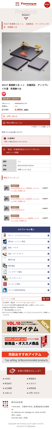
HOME (7, 379)
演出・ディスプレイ (13, 253)
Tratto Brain (31, 426)
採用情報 (32, 388)
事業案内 (32, 379)
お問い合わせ (12, 116)
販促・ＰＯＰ (10, 247)
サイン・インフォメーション (16, 235)
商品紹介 (8, 383)
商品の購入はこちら (14, 123)
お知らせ (8, 393)
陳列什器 (8, 259)
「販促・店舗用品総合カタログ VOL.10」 (23, 151)
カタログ (32, 383)
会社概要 (8, 388)
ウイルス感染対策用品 (13, 290)
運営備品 (8, 266)
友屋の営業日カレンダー (30, 371)
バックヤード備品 (12, 272)
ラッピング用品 (11, 284)
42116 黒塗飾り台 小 (18, 210)
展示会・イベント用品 (13, 241)
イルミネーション (12, 278)
